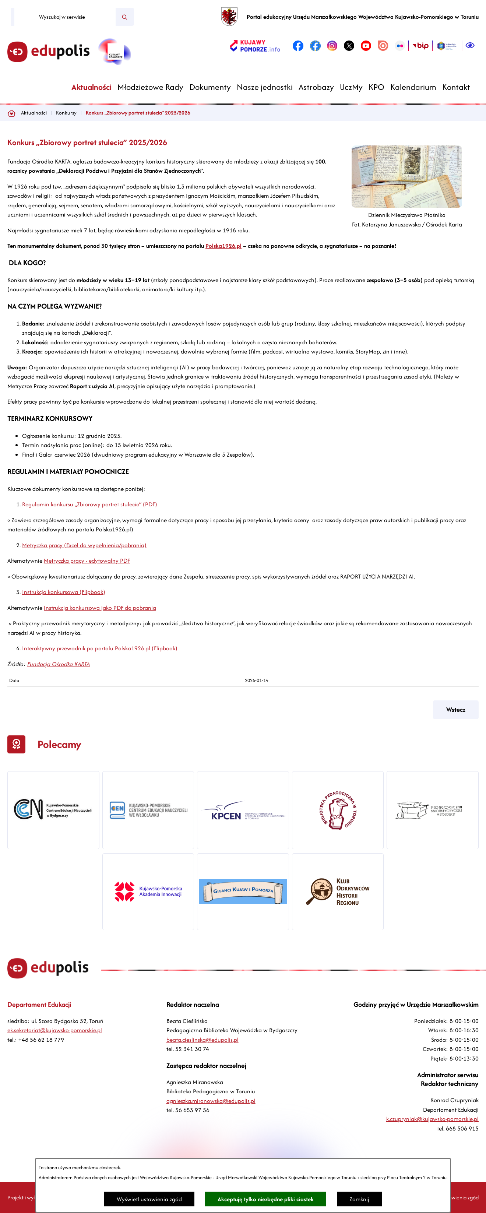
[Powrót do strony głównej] (11, 113)
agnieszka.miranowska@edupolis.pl (211, 1101)
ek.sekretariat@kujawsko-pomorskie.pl (54, 1030)
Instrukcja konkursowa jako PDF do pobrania (100, 608)
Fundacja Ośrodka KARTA (58, 664)
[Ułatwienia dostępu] (470, 46)
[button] (407, 205)
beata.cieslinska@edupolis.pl (202, 1040)
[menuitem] (91, 87)
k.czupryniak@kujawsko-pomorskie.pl (432, 1119)
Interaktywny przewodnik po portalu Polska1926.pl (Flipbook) (99, 648)
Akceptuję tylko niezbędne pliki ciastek (266, 1199)
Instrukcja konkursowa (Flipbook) (63, 592)
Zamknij (359, 1199)
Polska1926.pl (223, 246)
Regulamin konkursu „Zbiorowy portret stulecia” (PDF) (89, 504)
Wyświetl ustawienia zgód (149, 1199)
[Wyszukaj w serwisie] (65, 17)
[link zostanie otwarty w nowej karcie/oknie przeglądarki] (255, 46)
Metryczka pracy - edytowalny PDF (87, 560)
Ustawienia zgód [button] (460, 1197)
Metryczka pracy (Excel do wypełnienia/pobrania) (84, 545)
